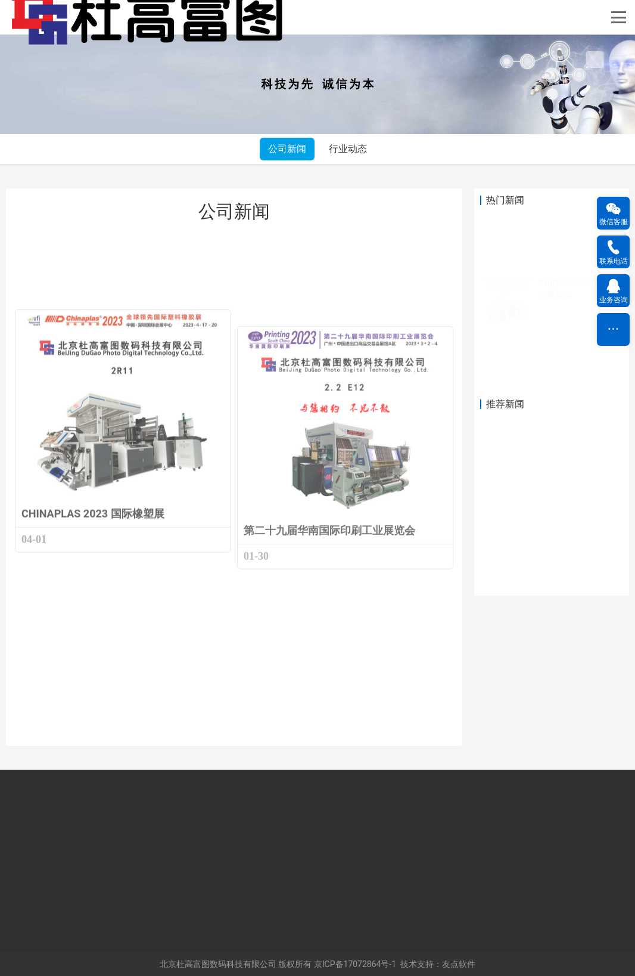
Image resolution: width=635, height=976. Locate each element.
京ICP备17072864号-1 (355, 964)
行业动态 (348, 148)
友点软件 (458, 964)
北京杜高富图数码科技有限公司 (218, 964)
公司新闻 (287, 148)
